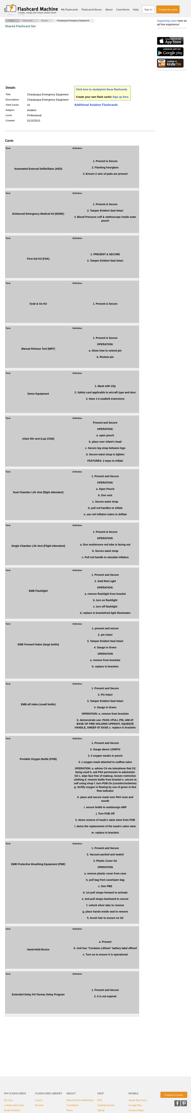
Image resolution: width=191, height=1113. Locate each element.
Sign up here (120, 96)
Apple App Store (138, 1100)
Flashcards (28, 20)
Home (11, 20)
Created (10, 120)
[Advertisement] (73, 57)
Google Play (135, 1105)
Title (8, 94)
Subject (10, 110)
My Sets (8, 1100)
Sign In (148, 9)
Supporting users (167, 20)
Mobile (133, 1093)
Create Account (168, 9)
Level (9, 115)
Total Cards (12, 104)
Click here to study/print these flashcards (101, 89)
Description (12, 99)
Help (136, 9)
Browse (39, 1105)
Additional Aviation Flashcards (96, 104)
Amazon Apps (136, 1110)
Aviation (44, 20)
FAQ (99, 1100)
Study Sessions (12, 1110)
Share (69, 1110)
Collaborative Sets (14, 1105)
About (109, 9)
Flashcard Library (92, 9)
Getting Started (105, 1105)
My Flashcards (69, 9)
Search (183, 9)
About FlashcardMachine (79, 1100)
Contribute (122, 9)
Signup (101, 1110)
